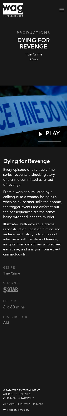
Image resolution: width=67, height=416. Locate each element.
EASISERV (23, 410)
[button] (61, 9)
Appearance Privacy (17, 404)
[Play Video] (49, 135)
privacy (38, 404)
